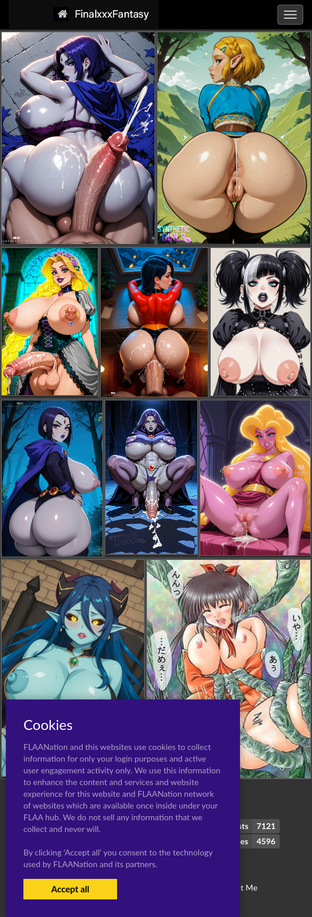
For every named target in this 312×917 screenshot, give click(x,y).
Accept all (70, 889)
